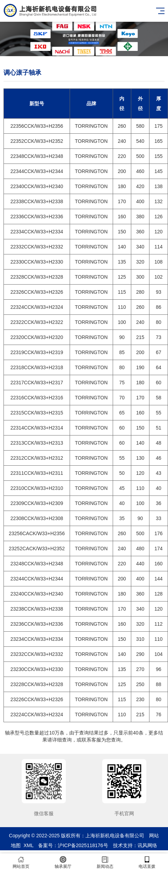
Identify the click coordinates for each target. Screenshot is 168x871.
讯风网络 (147, 845)
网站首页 (21, 862)
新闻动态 (105, 862)
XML (28, 845)
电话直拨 (147, 862)
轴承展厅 (63, 862)
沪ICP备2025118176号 (83, 845)
